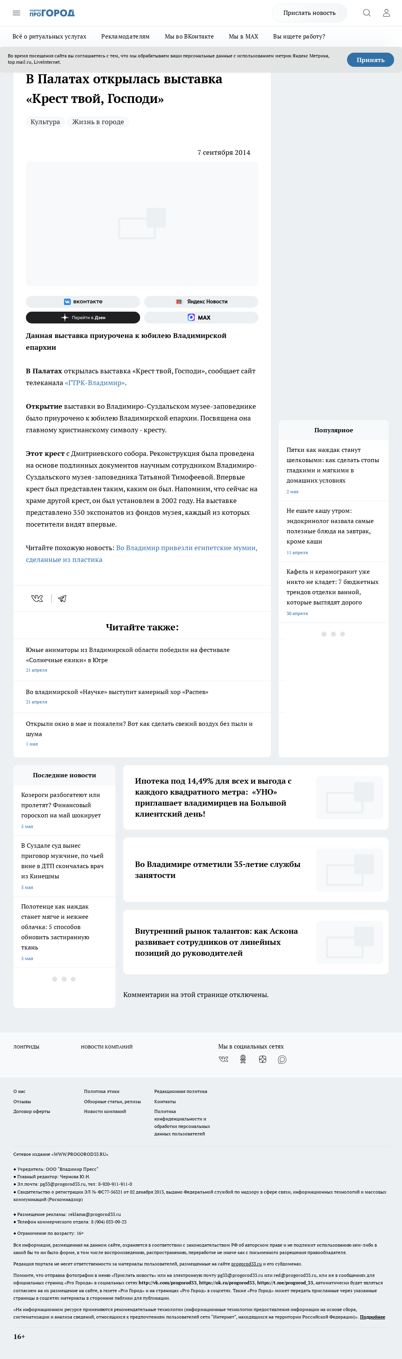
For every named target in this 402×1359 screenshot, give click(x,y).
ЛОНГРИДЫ (26, 1047)
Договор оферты (31, 1111)
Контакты (165, 1101)
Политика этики (101, 1091)
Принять (371, 60)
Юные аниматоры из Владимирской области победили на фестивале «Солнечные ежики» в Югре (142, 660)
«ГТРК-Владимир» (95, 382)
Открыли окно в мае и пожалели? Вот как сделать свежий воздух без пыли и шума (142, 734)
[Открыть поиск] (367, 13)
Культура (45, 121)
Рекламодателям (125, 36)
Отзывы (22, 1101)
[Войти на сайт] (386, 13)
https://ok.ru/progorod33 (227, 1283)
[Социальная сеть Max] (201, 317)
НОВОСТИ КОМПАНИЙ (107, 1047)
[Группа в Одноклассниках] (243, 1059)
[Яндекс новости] (201, 302)
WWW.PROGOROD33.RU (80, 1154)
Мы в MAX (243, 36)
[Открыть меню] (16, 13)
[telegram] (65, 598)
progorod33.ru (246, 1264)
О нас (19, 1091)
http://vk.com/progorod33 (168, 1283)
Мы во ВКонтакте (189, 36)
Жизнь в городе (98, 121)
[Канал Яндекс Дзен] (83, 317)
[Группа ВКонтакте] (83, 302)
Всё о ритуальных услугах (49, 36)
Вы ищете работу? (299, 36)
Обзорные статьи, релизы (112, 1101)
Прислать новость (309, 13)
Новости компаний (105, 1111)
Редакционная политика (180, 1091)
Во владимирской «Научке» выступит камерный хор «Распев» (142, 697)
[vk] (38, 598)
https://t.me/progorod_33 (285, 1283)
